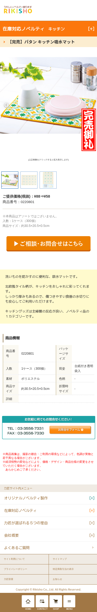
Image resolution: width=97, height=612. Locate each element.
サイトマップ (60, 559)
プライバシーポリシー (15, 569)
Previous (6, 105)
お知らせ (57, 579)
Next (90, 105)
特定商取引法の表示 (63, 569)
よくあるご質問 (16, 548)
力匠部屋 (8, 579)
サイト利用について (14, 559)
